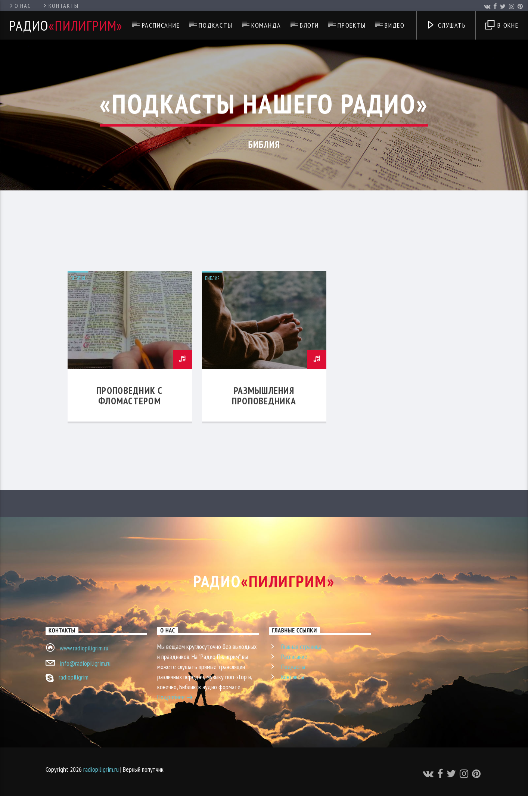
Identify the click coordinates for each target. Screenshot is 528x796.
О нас (19, 5)
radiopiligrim (73, 677)
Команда (266, 25)
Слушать (446, 26)
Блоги (309, 25)
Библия (78, 278)
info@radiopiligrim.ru (85, 663)
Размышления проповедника (264, 395)
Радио (66, 25)
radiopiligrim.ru (101, 769)
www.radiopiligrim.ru (84, 648)
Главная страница (301, 646)
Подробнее (175, 698)
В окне (501, 26)
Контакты (60, 5)
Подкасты (215, 25)
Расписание (161, 25)
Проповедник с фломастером (129, 395)
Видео (395, 25)
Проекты (352, 25)
